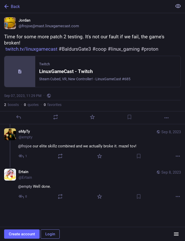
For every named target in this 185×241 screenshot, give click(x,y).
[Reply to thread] (23, 156)
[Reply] (18, 117)
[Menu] (176, 234)
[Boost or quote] (55, 117)
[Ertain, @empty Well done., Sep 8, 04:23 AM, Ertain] (92, 185)
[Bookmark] (129, 117)
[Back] (85, 6)
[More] (166, 118)
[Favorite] (92, 117)
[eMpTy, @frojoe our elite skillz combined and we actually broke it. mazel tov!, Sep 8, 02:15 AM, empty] (92, 144)
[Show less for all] (178, 6)
